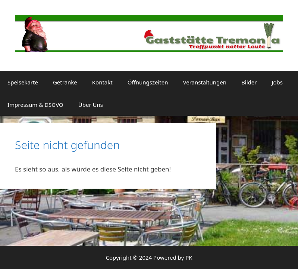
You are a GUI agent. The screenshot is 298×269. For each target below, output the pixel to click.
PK (188, 257)
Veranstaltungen (204, 82)
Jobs (277, 82)
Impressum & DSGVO (35, 104)
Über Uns (90, 104)
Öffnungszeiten (148, 82)
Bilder (249, 82)
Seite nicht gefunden (67, 144)
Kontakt (102, 82)
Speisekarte (22, 82)
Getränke (65, 82)
